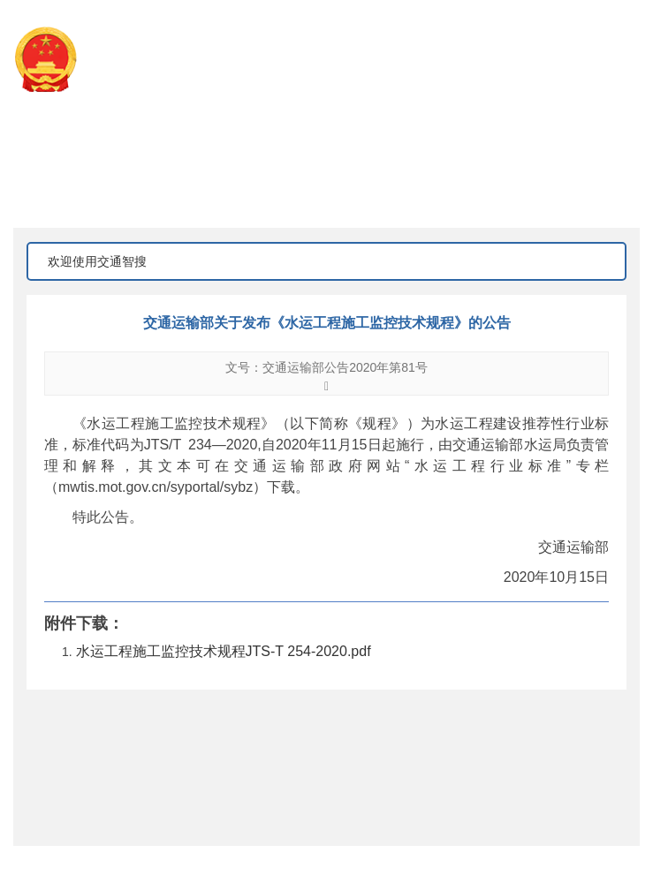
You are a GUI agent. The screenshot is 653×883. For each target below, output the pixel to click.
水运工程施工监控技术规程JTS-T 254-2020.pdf (223, 651)
